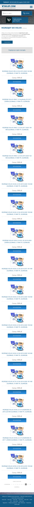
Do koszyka (17, 82)
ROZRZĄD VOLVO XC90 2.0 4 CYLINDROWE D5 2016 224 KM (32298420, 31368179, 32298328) (17, 411)
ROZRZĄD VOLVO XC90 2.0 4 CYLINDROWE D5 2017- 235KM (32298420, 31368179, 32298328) (17, 439)
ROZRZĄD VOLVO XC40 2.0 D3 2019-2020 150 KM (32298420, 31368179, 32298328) (17, 185)
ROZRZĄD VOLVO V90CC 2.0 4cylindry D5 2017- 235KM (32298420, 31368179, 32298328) (17, 100)
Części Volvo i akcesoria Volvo (18, 498)
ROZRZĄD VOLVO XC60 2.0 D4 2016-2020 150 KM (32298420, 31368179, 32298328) (17, 298)
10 (30, 484)
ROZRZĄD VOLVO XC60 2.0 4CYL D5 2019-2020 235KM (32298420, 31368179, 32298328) (17, 241)
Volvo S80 (15, 499)
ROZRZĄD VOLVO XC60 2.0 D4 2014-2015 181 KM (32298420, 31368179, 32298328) (17, 270)
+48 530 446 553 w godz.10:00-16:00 (19, 2)
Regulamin (5, 502)
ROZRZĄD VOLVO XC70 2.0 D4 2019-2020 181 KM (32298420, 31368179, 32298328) (17, 382)
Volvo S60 (9, 499)
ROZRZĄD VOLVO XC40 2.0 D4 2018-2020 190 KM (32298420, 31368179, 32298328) (17, 213)
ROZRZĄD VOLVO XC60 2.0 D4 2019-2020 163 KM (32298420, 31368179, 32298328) (17, 354)
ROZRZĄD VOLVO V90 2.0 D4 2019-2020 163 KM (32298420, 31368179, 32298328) (17, 72)
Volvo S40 (4, 499)
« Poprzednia (7, 484)
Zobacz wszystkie (17, 481)
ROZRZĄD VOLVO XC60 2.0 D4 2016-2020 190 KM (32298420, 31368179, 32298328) (17, 326)
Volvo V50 (26, 499)
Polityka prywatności (13, 502)
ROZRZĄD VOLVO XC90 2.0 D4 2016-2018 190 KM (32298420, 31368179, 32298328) (17, 467)
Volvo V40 (21, 499)
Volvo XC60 (15, 501)
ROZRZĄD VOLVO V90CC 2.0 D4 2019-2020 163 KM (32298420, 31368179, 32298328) (17, 157)
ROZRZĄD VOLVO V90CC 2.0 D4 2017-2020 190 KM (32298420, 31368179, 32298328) (17, 129)
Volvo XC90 (21, 501)
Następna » (17, 487)
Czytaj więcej (7, 42)
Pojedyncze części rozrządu (17, 50)
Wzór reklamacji (21, 502)
